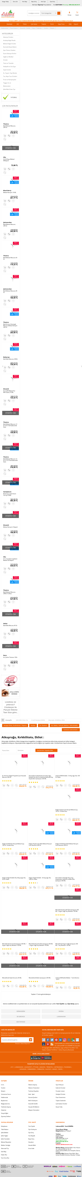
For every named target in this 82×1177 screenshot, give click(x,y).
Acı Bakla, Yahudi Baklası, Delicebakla (64, 725)
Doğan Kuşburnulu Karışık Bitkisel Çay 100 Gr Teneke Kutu (66, 810)
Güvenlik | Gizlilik (25, 28)
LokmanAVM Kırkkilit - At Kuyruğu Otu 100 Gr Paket (67, 776)
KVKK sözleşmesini (9, 1043)
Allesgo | (48, 1069)
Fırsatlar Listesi (60, 1091)
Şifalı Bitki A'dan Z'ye (9, 89)
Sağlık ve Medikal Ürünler (8, 58)
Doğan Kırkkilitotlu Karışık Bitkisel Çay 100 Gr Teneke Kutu (13, 844)
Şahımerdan (7, 222)
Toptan (44, 24)
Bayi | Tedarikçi (37, 28)
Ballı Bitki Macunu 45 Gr (10, 625)
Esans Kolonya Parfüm (9, 53)
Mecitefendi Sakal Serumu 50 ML (12, 978)
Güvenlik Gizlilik (33, 1104)
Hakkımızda (4, 28)
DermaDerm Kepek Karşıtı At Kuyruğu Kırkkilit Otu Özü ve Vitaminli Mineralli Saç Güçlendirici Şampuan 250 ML (41, 777)
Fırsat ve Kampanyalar (9, 80)
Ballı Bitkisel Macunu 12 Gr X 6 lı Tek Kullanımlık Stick (10, 425)
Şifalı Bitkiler (4, 1132)
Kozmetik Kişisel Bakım (10, 47)
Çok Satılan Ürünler (61, 1104)
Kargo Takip (5, 1)
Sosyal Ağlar (4, 1113)
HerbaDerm (7, 492)
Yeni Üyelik (60, 1004)
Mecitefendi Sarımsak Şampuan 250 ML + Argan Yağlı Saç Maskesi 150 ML (14, 944)
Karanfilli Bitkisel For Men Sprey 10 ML (9, 391)
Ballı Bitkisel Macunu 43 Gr (10, 258)
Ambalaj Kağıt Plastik (9, 40)
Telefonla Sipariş (6, 1107)
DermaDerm (21, 1011)
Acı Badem (43, 725)
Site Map (3, 1151)
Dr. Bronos (21, 1016)
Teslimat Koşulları (33, 1091)
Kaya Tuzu (61, 24)
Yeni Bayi (24, 1)
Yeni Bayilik (31, 1136)
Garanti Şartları (32, 1097)
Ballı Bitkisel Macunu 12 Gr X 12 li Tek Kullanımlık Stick (10, 460)
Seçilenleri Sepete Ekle (46, 750)
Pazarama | (68, 1067)
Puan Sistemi (14, 28)
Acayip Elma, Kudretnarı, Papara (15, 725)
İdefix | (60, 1069)
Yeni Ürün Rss (5, 1158)
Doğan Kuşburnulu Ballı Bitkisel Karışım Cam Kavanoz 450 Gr (40, 844)
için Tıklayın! (63, 1131)
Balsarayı (6, 357)
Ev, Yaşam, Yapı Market (10, 73)
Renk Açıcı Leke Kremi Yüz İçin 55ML (9, 494)
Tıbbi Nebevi (4, 1129)
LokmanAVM (61, 1016)
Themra (6, 124)
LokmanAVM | (19, 1067)
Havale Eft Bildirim (33, 1107)
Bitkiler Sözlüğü (5, 1145)
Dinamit (6, 389)
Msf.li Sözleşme (33, 1100)
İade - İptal (31, 1094)
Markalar (9, 24)
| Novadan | (23, 1069)
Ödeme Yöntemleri (33, 1088)
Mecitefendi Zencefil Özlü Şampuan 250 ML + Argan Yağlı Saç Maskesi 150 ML (67, 910)
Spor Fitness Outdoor (9, 50)
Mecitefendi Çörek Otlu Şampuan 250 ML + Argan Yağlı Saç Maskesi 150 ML (41, 944)
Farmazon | (41, 1069)
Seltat (5, 623)
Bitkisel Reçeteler (6, 1142)
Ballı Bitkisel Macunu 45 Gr (10, 291)
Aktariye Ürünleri (8, 37)
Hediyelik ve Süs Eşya (9, 66)
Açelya (33, 725)
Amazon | (43, 1067)
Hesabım (31, 1142)
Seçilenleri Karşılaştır (32, 750)
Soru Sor (15, 1)
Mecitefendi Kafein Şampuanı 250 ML (40, 978)
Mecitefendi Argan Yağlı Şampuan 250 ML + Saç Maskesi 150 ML (66, 944)
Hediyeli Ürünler (60, 1094)
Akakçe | (55, 1069)
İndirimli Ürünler (60, 1088)
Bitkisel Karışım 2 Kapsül (10, 527)
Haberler (3, 1110)
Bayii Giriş (31, 1139)
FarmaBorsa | (32, 1069)
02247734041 (58, 4)
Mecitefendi (20, 1022)
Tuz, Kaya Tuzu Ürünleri (10, 76)
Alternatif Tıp (5, 1148)
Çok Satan (34, 24)
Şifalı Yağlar (4, 1136)
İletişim (52, 28)
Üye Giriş (52, 1)
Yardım (46, 28)
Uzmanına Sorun (6, 1094)
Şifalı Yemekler (5, 1139)
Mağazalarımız (5, 1104)
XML (70, 24)
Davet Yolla (59, 1107)
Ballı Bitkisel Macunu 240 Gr (9, 126)
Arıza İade (31, 1148)
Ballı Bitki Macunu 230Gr (10, 359)
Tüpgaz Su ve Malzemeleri (7, 84)
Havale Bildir (32, 1145)
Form (52, 24)
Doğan (61, 1011)
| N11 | (12, 1067)
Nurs (5, 655)
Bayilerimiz (4, 1100)
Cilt (18, 24)
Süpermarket (7, 70)
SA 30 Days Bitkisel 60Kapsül (8, 159)
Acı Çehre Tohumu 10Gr (10, 657)
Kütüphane (4, 1126)
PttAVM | (36, 1067)
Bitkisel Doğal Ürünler (9, 44)
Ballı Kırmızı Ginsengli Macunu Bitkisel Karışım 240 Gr (10, 325)
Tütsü (25, 24)
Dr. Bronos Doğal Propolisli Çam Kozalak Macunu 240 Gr (14, 776)
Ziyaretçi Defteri (6, 1116)
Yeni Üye (43, 1)
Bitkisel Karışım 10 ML (9, 192)
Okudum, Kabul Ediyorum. (15, 1044)
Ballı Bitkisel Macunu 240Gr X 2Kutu (9, 592)
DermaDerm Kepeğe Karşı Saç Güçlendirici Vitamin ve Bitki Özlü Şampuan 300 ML (65, 879)
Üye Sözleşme (32, 1129)
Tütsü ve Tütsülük (8, 63)
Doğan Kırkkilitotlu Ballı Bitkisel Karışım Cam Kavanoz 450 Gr (66, 844)
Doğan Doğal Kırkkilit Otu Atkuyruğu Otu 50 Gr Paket (14, 878)
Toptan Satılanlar (61, 1100)
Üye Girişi (71, 1004)
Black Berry (7, 190)
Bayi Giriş (34, 1)
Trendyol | (50, 1067)
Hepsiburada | (59, 1067)
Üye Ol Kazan (60, 1085)
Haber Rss (4, 1155)
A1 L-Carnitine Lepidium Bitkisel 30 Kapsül (10, 559)
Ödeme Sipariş (32, 1085)
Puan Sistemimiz (60, 1097)
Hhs (4, 157)
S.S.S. (2, 1085)
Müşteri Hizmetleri (33, 1110)
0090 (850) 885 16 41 (62, 1138)
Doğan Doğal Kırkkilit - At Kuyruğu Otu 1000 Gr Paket (40, 878)
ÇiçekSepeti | (28, 1067)
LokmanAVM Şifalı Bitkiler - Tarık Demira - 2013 (67, 978)
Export (76, 24)
